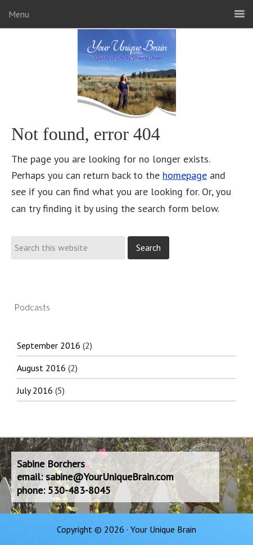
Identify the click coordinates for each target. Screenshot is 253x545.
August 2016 (41, 367)
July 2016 (35, 390)
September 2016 (48, 345)
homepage (184, 175)
